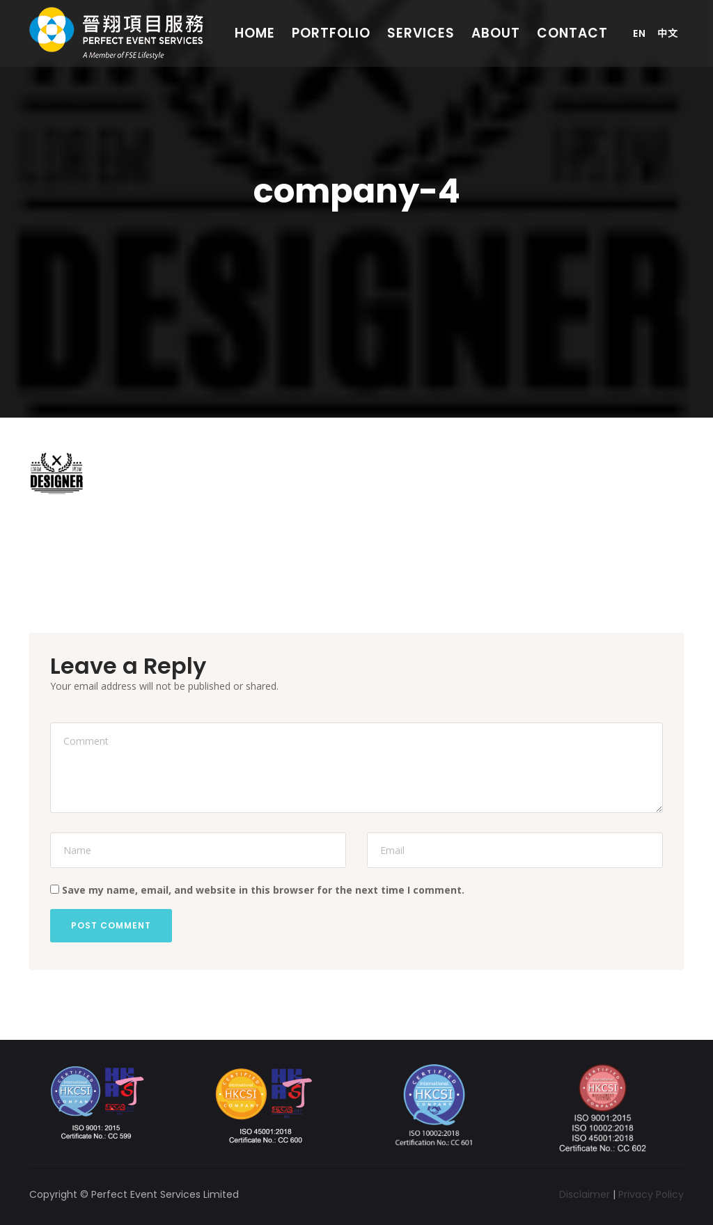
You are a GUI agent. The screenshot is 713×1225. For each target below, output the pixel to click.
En (639, 33)
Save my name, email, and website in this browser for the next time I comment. (263, 889)
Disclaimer (584, 1194)
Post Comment (111, 925)
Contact (572, 33)
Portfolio (331, 33)
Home (255, 33)
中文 (667, 33)
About (495, 33)
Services (421, 33)
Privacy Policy (651, 1194)
